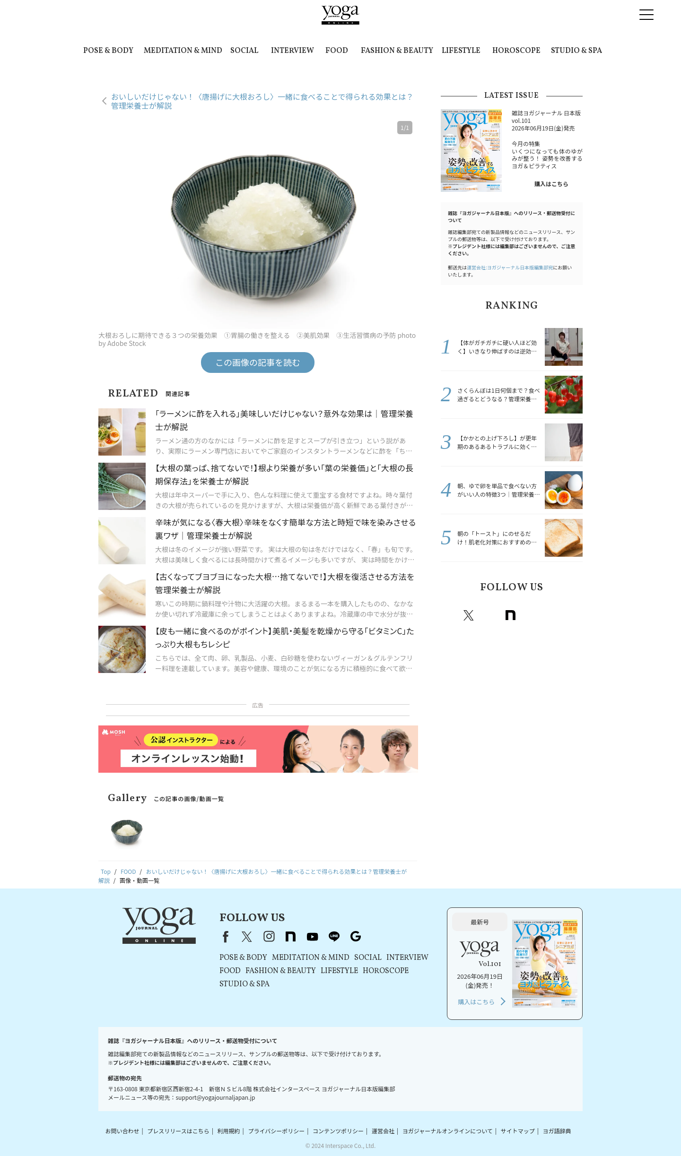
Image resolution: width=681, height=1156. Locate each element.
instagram (489, 615)
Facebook (449, 615)
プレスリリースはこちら (178, 1131)
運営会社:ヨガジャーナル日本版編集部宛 (510, 267)
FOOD (336, 51)
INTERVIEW (292, 51)
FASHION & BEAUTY (397, 51)
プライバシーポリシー (276, 1131)
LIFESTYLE (461, 51)
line (552, 615)
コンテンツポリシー (338, 1131)
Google (573, 615)
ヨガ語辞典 (557, 1131)
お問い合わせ (122, 1131)
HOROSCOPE (516, 51)
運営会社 (383, 1131)
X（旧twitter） (469, 615)
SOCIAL (244, 51)
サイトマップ (518, 1131)
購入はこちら (551, 184)
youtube (312, 937)
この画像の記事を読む (257, 362)
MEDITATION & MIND (183, 51)
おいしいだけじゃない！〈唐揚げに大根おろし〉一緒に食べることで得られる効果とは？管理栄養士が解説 (262, 101)
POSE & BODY (108, 51)
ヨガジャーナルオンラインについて (447, 1131)
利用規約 (229, 1131)
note (510, 615)
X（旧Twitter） (247, 937)
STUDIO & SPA (576, 51)
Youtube (531, 615)
